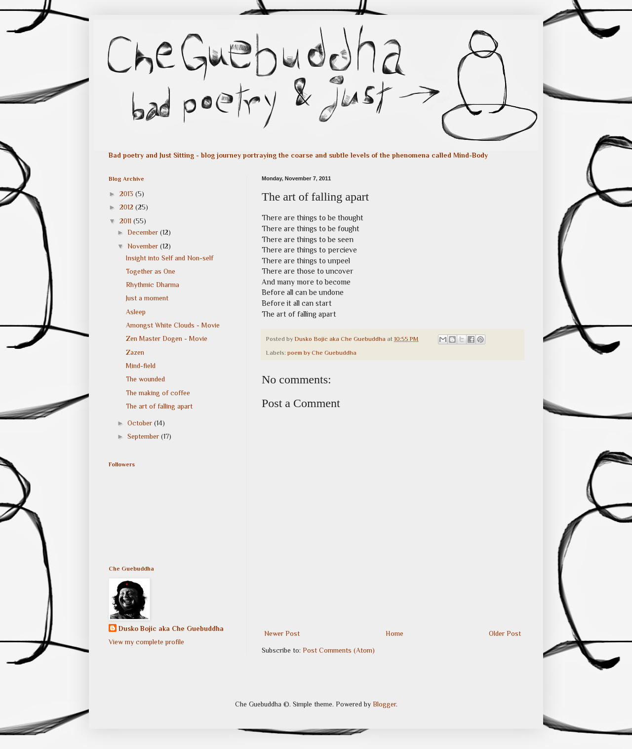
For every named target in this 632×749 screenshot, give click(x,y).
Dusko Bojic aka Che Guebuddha (171, 628)
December (143, 232)
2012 (127, 207)
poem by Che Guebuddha (321, 352)
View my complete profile (146, 642)
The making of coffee (158, 393)
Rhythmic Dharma (152, 285)
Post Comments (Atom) (339, 650)
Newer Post (282, 633)
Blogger (384, 704)
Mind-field (141, 366)
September (144, 436)
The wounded (145, 379)
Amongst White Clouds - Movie (173, 325)
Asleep (136, 312)
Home (394, 633)
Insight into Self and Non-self (169, 258)
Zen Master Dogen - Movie (166, 338)
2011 (126, 221)
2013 (127, 194)
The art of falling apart (159, 406)
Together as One (150, 271)
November (143, 246)
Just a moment (147, 298)
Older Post (505, 633)
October (140, 423)
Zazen (135, 352)
